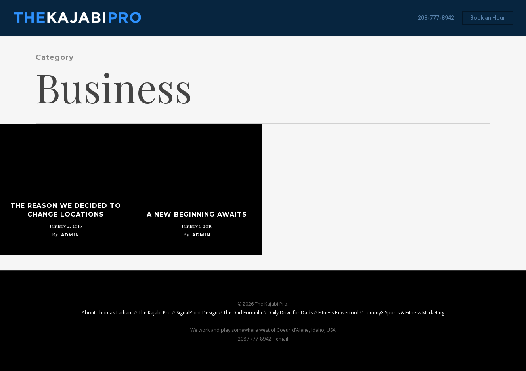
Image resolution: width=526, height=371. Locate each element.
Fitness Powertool (338, 312)
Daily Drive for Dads (290, 312)
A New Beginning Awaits (197, 214)
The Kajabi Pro (154, 312)
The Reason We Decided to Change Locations (65, 210)
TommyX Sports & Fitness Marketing (404, 312)
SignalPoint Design (197, 312)
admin (70, 235)
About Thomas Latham (107, 312)
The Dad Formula (242, 312)
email (282, 338)
